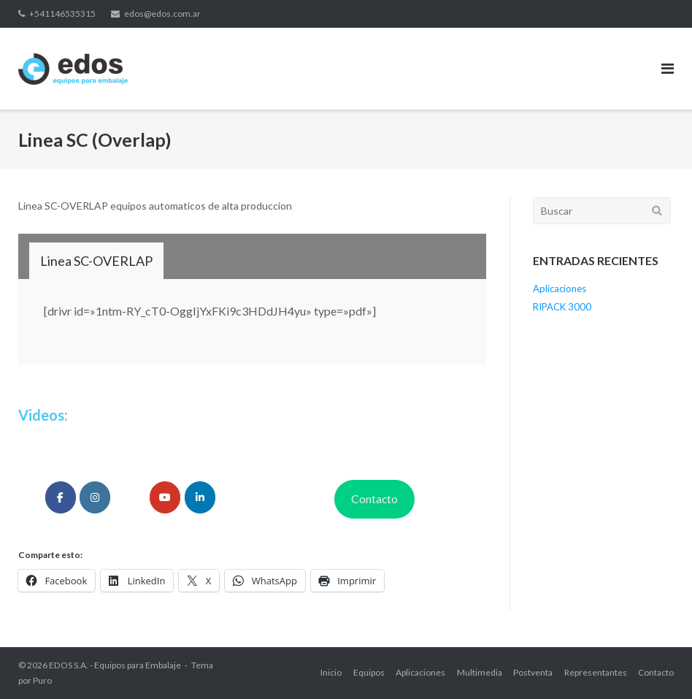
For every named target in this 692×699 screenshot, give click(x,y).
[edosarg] (60, 497)
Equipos (369, 672)
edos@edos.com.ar (162, 13)
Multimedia (479, 672)
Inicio (331, 672)
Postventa (533, 672)
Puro (42, 680)
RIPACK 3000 (562, 307)
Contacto (374, 498)
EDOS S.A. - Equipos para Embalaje (115, 665)
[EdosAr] (165, 497)
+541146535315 (62, 13)
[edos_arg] (95, 497)
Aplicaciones (559, 288)
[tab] (96, 260)
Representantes (595, 672)
